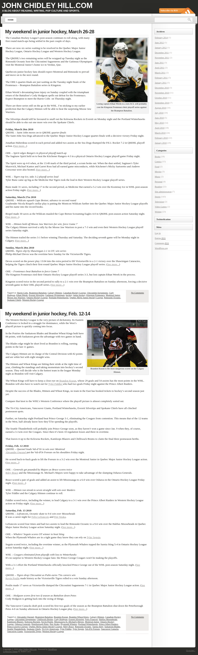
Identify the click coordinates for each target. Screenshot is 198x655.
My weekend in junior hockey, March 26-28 (49, 31)
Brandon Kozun (67, 380)
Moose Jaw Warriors (16, 297)
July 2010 (159, 113)
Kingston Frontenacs (95, 295)
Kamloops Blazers (15, 621)
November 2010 (162, 92)
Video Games (161, 206)
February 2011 (161, 77)
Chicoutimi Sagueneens (97, 292)
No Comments (137, 292)
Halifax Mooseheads (108, 619)
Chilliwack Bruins (45, 619)
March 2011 (160, 72)
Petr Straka (60, 516)
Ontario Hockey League (37, 297)
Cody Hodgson (60, 619)
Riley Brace (12, 472)
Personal (158, 181)
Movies (158, 171)
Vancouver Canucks (110, 629)
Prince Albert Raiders (108, 624)
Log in (158, 233)
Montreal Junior (113, 295)
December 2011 (162, 52)
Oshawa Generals (22, 624)
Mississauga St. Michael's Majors (69, 621)
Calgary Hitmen (55, 292)
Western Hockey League (33, 300)
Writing (158, 211)
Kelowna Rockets (32, 621)
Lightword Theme (10, 651)
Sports (157, 196)
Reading (158, 186)
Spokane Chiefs (14, 300)
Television (159, 201)
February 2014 (161, 37)
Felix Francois (91, 619)
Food (157, 166)
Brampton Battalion (37, 292)
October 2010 (161, 97)
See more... (20, 145)
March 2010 (160, 133)
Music (157, 176)
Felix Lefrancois (40, 516)
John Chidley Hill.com (47, 5)
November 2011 (162, 57)
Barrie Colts (22, 292)
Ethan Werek (22, 295)
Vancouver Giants (15, 631)
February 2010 (161, 138)
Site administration (163, 191)
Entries (160, 238)
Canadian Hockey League (74, 292)
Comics (158, 161)
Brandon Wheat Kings (79, 617)
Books (157, 156)
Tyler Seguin (93, 537)
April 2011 (159, 67)
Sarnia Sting (97, 626)
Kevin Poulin (13, 578)
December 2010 (162, 87)
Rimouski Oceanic (112, 297)
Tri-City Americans (50, 629)
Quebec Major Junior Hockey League (86, 297)
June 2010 (159, 118)
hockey (69, 295)
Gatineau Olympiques (55, 295)
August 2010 (160, 108)
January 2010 (161, 143)
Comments (162, 243)
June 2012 (159, 42)
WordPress (52, 649)
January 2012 (161, 47)
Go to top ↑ (190, 650)
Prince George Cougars (17, 626)
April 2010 (159, 128)
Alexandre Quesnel (16, 452)
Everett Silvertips (36, 295)
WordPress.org (161, 248)
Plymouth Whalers (69, 624)
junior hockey (79, 295)
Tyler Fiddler (55, 383)
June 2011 (159, 62)
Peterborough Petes (39, 624)
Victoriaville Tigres (32, 631)
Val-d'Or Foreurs (92, 629)
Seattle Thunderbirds (16, 629)
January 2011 (161, 82)
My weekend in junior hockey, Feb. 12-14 (47, 313)
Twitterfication (163, 219)
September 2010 (162, 103)
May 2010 (159, 123)
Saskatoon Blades (112, 626)
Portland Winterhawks (59, 297)
